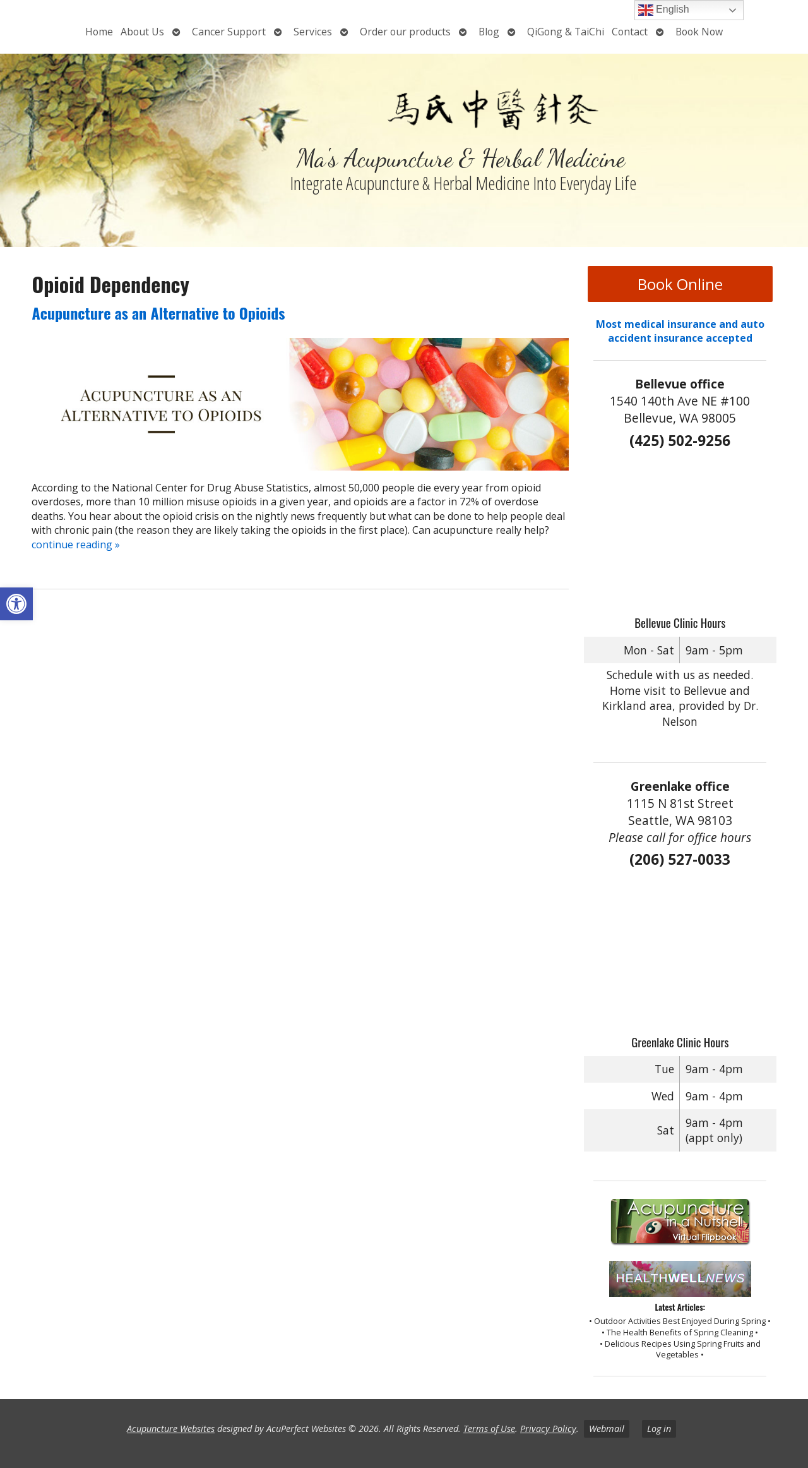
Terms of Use (489, 1429)
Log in (659, 1429)
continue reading (76, 544)
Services (313, 32)
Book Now (699, 32)
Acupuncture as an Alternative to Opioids (158, 312)
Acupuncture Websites (171, 1429)
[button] (16, 603)
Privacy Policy (548, 1429)
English (663, 10)
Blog (488, 32)
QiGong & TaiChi (565, 32)
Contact (630, 32)
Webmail (606, 1429)
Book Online (680, 284)
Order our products (405, 32)
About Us (142, 32)
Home (99, 32)
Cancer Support (229, 32)
